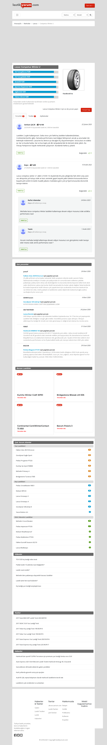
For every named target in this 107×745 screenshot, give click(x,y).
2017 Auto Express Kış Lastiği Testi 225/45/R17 (32, 645)
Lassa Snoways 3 (22, 496)
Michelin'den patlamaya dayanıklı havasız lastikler (34, 575)
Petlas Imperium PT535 (24, 526)
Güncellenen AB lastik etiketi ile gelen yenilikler (33, 667)
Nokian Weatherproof (24, 532)
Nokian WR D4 (21, 491)
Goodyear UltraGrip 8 (24, 507)
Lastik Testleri (40, 711)
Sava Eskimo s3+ (22, 512)
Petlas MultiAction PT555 (25, 537)
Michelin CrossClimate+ (24, 521)
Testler (32, 116)
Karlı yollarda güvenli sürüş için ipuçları (30, 672)
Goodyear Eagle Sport (24, 455)
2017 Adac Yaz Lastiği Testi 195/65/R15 (29, 634)
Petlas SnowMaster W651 (25, 485)
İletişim (64, 705)
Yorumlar (19, 116)
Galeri (37, 708)
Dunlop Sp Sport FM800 (24, 466)
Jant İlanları (52, 713)
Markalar (27, 23)
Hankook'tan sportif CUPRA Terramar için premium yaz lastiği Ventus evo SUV (44, 656)
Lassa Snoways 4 (22, 501)
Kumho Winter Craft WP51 (30, 395)
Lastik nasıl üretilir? (23, 570)
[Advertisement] (53, 45)
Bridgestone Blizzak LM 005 (70, 395)
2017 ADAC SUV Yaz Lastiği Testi (27, 623)
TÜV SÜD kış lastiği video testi (26, 559)
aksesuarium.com (54, 705)
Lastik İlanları (53, 709)
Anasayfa (17, 23)
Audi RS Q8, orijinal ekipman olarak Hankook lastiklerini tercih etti (39, 677)
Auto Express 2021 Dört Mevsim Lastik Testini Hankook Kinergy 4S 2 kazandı (43, 662)
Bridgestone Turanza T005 (25, 477)
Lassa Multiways (22, 548)
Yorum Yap (86, 110)
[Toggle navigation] (17, 15)
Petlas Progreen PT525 (24, 461)
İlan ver (89, 5)
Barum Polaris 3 (64, 426)
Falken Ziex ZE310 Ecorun (25, 450)
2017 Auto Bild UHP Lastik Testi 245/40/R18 (31, 618)
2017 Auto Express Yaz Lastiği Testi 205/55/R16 (32, 639)
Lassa (35, 23)
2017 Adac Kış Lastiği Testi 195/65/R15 (29, 629)
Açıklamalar (44, 116)
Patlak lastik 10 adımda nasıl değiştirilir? (30, 565)
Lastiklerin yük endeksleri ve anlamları (30, 683)
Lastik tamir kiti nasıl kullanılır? (27, 581)
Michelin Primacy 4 (22, 471)
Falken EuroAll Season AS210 (26, 542)
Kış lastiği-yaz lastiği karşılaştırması (28, 586)
